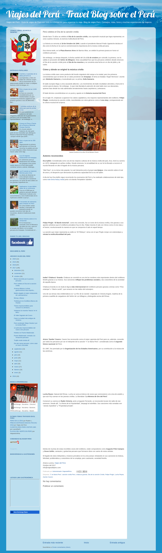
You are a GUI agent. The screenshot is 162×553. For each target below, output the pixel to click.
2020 (14, 259)
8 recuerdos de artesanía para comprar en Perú (27, 202)
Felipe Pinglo (109, 474)
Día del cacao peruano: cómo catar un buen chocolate (26, 344)
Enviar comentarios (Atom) (61, 547)
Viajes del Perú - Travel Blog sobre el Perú (80, 14)
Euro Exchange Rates (21, 512)
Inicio (86, 542)
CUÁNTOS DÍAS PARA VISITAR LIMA (23, 427)
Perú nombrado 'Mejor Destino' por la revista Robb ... (25, 324)
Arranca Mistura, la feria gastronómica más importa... (24, 289)
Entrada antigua (117, 542)
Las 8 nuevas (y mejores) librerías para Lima (27, 172)
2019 (14, 262)
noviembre (18, 273)
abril (16, 364)
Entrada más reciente (53, 542)
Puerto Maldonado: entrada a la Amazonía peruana (24, 336)
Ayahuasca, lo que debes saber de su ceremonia (27, 187)
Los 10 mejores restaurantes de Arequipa (27, 156)
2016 (14, 376)
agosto (16, 352)
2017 (14, 268)
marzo (16, 367)
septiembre (18, 349)
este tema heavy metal (55, 179)
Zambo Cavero (48, 477)
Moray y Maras (19, 298)
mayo (16, 361)
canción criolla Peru (68, 474)
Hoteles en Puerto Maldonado (24, 333)
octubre (17, 276)
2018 (14, 265)
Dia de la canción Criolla (96, 474)
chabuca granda (81, 474)
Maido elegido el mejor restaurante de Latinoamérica (25, 294)
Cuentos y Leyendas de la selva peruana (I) (28, 75)
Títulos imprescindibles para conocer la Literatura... (23, 306)
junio (16, 358)
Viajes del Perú (60, 463)
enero (16, 372)
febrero (17, 369)
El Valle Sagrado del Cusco (23, 315)
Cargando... (14, 449)
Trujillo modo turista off (21, 340)
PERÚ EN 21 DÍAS (16, 421)
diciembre (17, 270)
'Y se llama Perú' (55, 474)
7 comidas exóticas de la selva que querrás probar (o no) (27, 108)
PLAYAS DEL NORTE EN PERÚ (21, 431)
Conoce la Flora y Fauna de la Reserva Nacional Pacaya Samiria (27, 125)
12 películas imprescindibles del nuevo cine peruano (24, 329)
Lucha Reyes (119, 474)
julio (15, 355)
